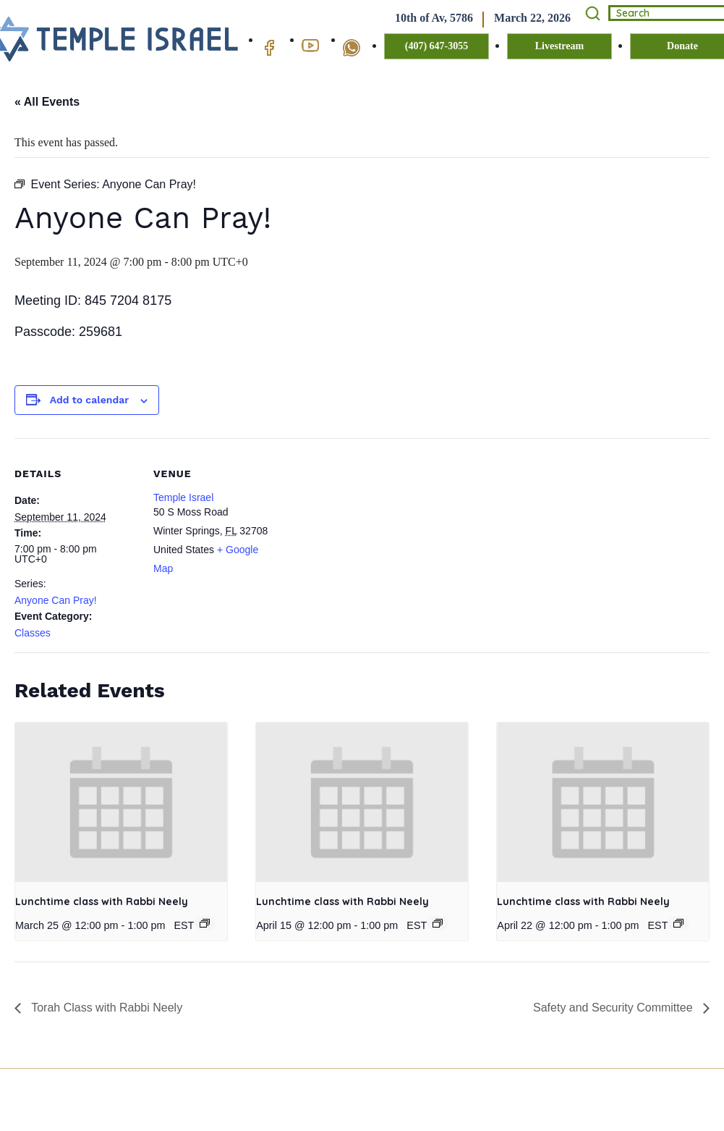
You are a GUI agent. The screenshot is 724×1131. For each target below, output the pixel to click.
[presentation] (121, 802)
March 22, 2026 (532, 18)
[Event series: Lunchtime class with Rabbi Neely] (205, 923)
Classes (32, 633)
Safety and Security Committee (614, 1007)
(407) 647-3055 (437, 46)
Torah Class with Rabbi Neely (105, 1007)
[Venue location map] (368, 538)
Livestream (559, 46)
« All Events (47, 102)
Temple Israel (183, 497)
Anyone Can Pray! (55, 600)
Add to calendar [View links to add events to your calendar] (89, 399)
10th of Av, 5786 (434, 18)
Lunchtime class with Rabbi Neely (101, 901)
